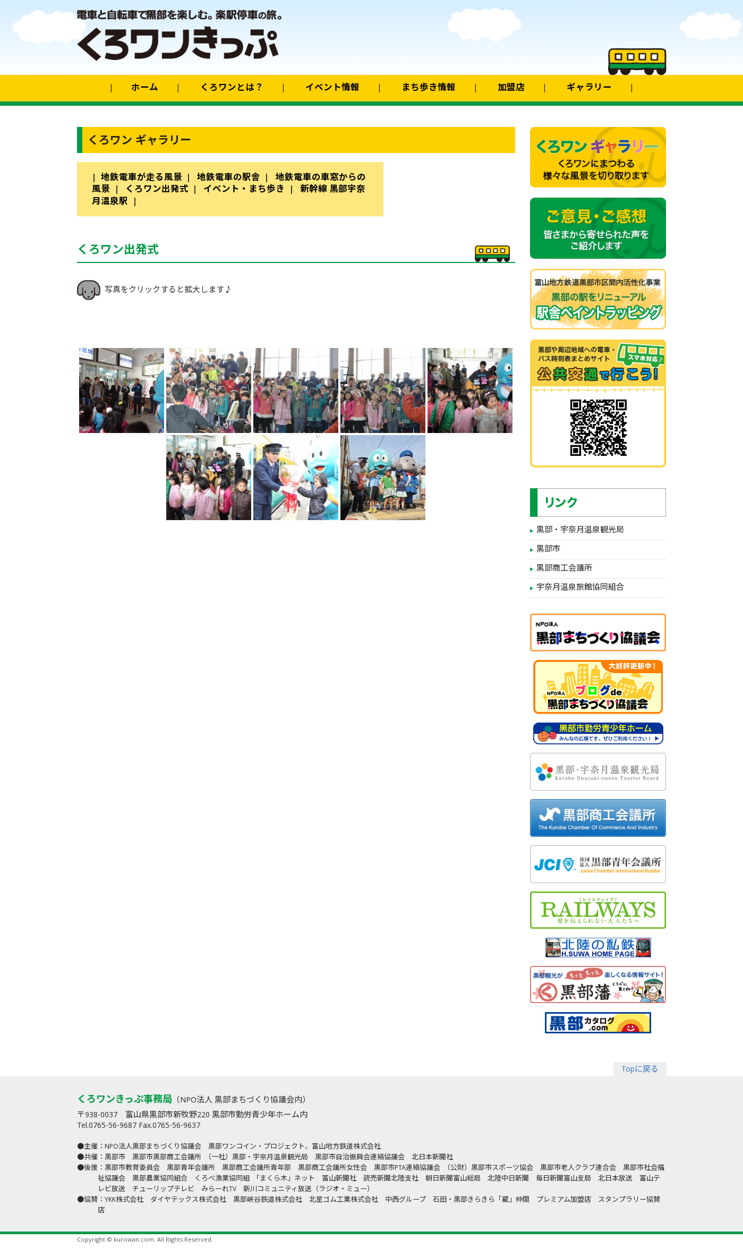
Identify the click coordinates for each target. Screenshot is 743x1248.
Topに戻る (640, 1070)
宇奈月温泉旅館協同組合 (580, 588)
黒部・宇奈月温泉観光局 (580, 530)
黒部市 (548, 550)
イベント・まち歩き (244, 190)
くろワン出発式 (157, 190)
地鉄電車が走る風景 (141, 178)
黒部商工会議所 (564, 569)
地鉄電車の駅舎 (228, 178)
